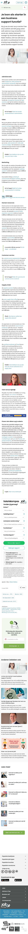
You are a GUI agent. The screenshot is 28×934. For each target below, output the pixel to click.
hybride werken (14, 455)
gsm (14, 439)
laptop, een (22, 439)
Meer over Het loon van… (13, 832)
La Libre (15, 916)
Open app (20, 2)
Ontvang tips (13, 646)
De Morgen (14, 913)
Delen (22, 588)
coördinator (9, 344)
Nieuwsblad (6, 911)
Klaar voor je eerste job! (15, 491)
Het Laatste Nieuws (16, 911)
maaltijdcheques (6, 439)
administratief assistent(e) (9, 83)
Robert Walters (13, 582)
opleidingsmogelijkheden (15, 470)
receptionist (8, 81)
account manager (6, 126)
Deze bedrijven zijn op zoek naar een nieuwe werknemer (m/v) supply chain (14, 366)
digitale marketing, (16, 178)
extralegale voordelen (7, 437)
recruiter (16, 211)
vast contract (12, 394)
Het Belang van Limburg (16, 914)
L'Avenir (21, 916)
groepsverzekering (6, 440)
